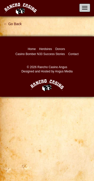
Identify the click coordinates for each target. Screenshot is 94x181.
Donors (60, 49)
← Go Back (13, 24)
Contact (73, 54)
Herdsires (45, 49)
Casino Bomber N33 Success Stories (40, 54)
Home (32, 49)
